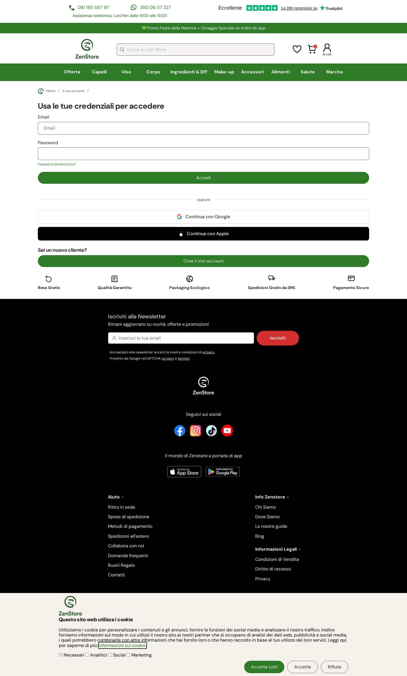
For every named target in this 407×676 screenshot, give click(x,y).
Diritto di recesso (273, 569)
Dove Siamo (267, 517)
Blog (259, 536)
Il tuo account (73, 91)
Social (117, 655)
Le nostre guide (271, 526)
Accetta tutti (264, 667)
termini (183, 358)
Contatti (116, 575)
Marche (334, 72)
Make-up (224, 72)
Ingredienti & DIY (188, 72)
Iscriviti (278, 338)
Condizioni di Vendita (277, 559)
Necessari (72, 655)
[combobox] (195, 49)
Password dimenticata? (57, 164)
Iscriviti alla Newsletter (203, 320)
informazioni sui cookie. (122, 645)
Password (203, 153)
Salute (308, 72)
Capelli (99, 72)
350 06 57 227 (155, 7)
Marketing (139, 655)
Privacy (262, 579)
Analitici (96, 655)
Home (46, 91)
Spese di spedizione (128, 517)
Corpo (153, 72)
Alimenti (280, 72)
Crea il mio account (203, 261)
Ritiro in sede (121, 507)
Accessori (252, 72)
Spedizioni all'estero (128, 536)
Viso (126, 72)
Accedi (203, 178)
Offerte (72, 72)
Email (203, 124)
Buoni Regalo (121, 565)
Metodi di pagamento (130, 526)
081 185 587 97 (93, 7)
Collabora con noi (126, 546)
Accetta (302, 667)
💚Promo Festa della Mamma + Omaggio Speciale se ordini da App (204, 27)
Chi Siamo (265, 507)
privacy (209, 352)
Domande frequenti (128, 556)
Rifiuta (334, 667)
